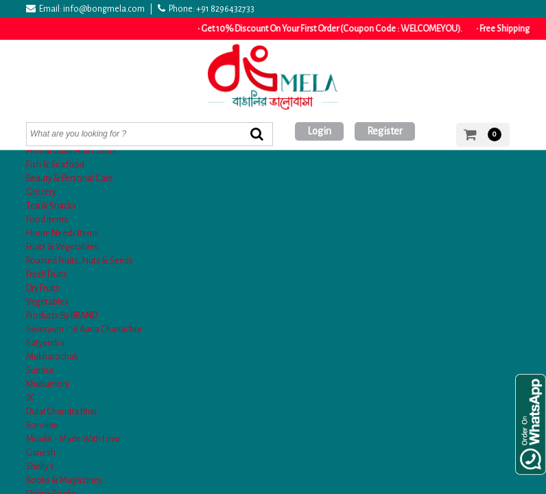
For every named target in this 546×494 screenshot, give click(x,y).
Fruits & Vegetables (62, 247)
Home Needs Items (62, 233)
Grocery (41, 192)
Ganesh (41, 453)
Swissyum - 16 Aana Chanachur (84, 329)
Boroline (42, 425)
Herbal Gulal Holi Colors (71, 151)
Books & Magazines (64, 480)
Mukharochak (52, 357)
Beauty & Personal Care (69, 178)
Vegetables (47, 302)
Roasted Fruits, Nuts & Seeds (79, 261)
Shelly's (40, 466)
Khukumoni (47, 384)
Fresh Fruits (46, 274)
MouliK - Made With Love (73, 439)
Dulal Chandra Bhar (61, 411)
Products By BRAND (61, 315)
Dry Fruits (43, 288)
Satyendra (45, 343)
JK (30, 398)
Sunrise (40, 370)
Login (319, 131)
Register (385, 131)
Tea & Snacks (51, 206)
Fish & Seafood (55, 164)
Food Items (47, 219)
